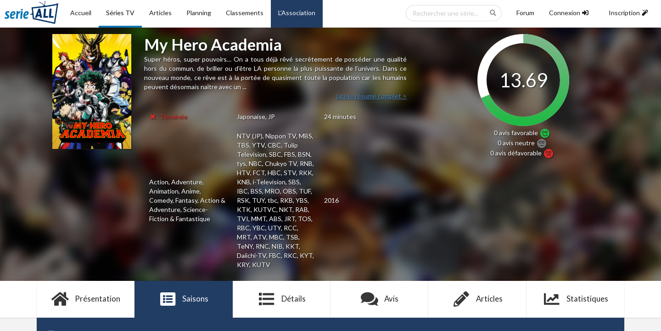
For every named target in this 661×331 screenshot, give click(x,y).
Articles (160, 13)
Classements (244, 13)
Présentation (85, 299)
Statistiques (575, 299)
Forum (525, 13)
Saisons (184, 299)
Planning (198, 13)
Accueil (80, 13)
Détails (282, 299)
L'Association (296, 13)
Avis (379, 299)
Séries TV (120, 13)
